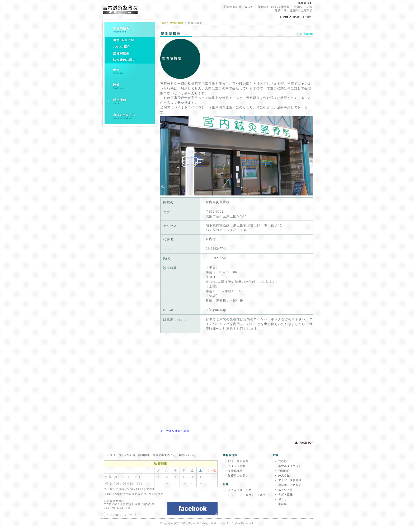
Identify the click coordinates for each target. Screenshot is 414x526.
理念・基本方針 (238, 461)
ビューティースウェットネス (247, 495)
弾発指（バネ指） (290, 485)
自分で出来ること (164, 455)
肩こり (282, 499)
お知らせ (130, 455)
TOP (163, 22)
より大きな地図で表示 (174, 430)
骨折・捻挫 (285, 494)
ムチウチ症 (285, 489)
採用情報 (144, 455)
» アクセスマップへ (120, 514)
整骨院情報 (177, 22)
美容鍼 (282, 504)
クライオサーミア (239, 490)
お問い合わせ (187, 455)
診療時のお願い (238, 475)
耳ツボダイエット (290, 466)
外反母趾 (284, 475)
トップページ (112, 455)
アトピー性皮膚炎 (290, 480)
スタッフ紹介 (237, 466)
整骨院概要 (235, 470)
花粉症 (282, 461)
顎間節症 (284, 470)
